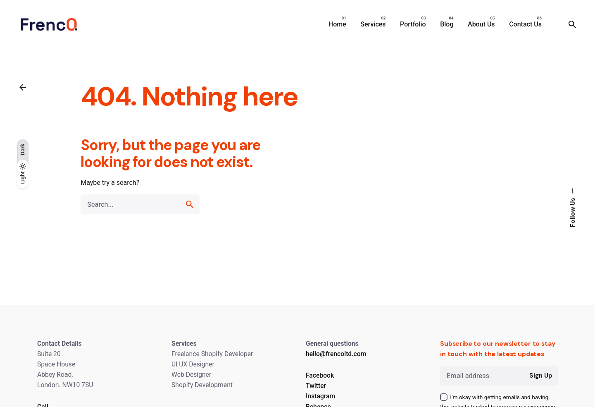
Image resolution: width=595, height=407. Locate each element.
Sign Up (540, 375)
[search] (190, 204)
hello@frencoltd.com (336, 354)
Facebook (320, 375)
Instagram (320, 396)
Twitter (316, 386)
